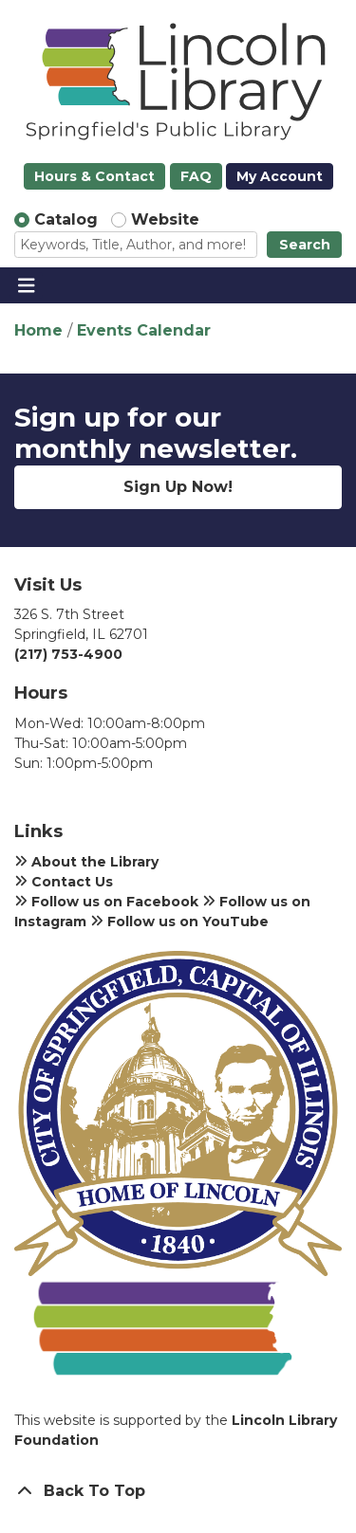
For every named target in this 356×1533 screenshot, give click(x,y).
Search (304, 244)
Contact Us (63, 881)
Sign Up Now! (178, 487)
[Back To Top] (178, 1491)
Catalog (66, 219)
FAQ (196, 176)
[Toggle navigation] (26, 285)
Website (165, 219)
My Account (279, 176)
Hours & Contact (94, 176)
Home (38, 330)
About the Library (86, 861)
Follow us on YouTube (179, 921)
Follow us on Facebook (106, 901)
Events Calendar (144, 330)
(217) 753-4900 (68, 654)
